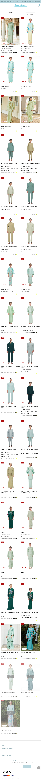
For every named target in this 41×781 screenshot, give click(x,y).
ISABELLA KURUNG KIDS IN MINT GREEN (28, 532)
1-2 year (3, 291)
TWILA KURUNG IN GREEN (7, 85)
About (4, 745)
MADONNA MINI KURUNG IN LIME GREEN (29, 571)
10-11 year (3, 170)
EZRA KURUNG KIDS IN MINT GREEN (9, 326)
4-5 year (7, 168)
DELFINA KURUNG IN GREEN (27, 46)
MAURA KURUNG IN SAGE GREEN (29, 124)
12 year (7, 170)
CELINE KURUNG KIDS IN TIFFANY (9, 288)
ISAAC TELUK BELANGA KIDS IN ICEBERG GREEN (8, 450)
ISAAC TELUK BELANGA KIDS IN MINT (30, 449)
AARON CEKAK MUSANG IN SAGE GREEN (29, 247)
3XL (11, 50)
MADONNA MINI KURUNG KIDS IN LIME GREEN (10, 571)
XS (1, 50)
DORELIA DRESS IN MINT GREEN (8, 46)
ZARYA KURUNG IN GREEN (27, 85)
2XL (9, 50)
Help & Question (6, 755)
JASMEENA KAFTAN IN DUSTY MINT (9, 652)
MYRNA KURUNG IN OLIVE (7, 491)
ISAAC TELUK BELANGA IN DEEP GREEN (10, 366)
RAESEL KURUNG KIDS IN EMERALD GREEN (9, 532)
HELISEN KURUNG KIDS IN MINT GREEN (30, 326)
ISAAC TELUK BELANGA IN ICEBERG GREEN (29, 367)
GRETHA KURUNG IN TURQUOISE (29, 491)
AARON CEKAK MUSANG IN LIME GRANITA (9, 247)
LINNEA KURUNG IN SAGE (27, 692)
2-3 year (3, 168)
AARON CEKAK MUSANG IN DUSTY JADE (29, 207)
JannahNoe (11, 778)
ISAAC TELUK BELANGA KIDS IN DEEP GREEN (29, 407)
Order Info (5, 752)
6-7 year (11, 168)
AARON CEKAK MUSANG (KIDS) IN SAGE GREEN (9, 207)
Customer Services (7, 748)
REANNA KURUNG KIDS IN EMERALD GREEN (29, 613)
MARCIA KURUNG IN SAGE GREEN (9, 124)
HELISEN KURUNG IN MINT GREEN (9, 692)
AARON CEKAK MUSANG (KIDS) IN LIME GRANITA (30, 164)
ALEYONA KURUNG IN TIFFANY (28, 652)
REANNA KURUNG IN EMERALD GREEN (10, 612)
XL (7, 50)
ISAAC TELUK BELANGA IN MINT (8, 406)
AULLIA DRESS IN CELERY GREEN (9, 729)
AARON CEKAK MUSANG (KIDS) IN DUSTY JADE (9, 164)
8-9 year (16, 168)
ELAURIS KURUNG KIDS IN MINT (28, 288)
